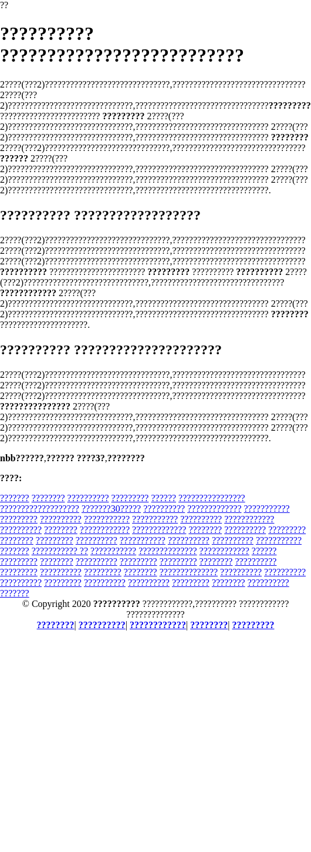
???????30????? (111, 509)
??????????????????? (39, 509)
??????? (14, 498)
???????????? (249, 519)
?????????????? (167, 551)
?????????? (88, 498)
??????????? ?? (60, 551)
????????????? (214, 509)
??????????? (267, 509)
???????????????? (211, 498)
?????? (163, 498)
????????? (130, 498)
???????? (48, 498)
